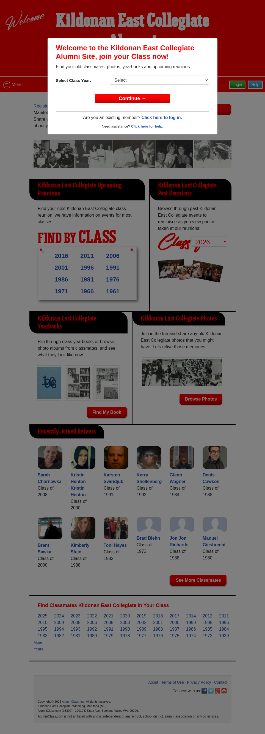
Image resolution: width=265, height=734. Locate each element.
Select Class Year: (73, 80)
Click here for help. (147, 126)
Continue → (133, 98)
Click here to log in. (161, 117)
